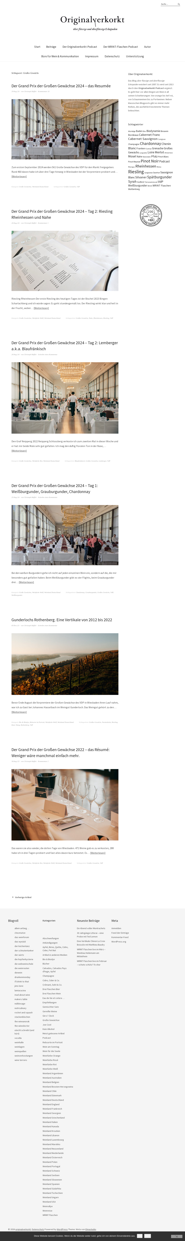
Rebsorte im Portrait (37, 721)
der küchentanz (22, 945)
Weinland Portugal (51, 1165)
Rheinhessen (97, 318)
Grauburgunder (90, 592)
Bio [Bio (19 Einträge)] (144, 131)
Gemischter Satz (51, 1006)
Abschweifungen (51, 937)
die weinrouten (22, 967)
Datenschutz (112, 56)
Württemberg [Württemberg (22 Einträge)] (134, 189)
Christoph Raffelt (30, 91)
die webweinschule (24, 963)
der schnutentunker (24, 949)
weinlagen (19, 1046)
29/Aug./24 (15, 91)
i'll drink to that (22, 980)
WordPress (62, 1228)
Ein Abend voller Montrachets (91, 927)
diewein (18, 971)
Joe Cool (47, 1023)
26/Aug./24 (15, 223)
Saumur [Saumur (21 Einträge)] (156, 172)
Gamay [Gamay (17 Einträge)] (148, 149)
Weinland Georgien (52, 1112)
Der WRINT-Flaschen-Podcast (120, 47)
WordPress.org (118, 940)
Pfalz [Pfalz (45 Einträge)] (154, 156)
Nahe (90, 318)
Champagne (48, 975)
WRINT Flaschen (50, 1214)
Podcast (47, 1037)
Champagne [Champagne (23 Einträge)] (133, 144)
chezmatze (20, 932)
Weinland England (51, 1103)
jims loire (19, 985)
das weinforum (22, 936)
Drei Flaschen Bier (51, 988)
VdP (78, 187)
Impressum (91, 56)
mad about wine (22, 994)
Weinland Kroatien (51, 1130)
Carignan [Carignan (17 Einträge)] (162, 139)
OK (139, 1236)
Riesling (106, 318)
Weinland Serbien (51, 1174)
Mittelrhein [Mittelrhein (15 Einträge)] (169, 153)
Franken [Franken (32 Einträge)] (140, 148)
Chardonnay (80, 592)
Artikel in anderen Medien (55, 954)
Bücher (46, 963)
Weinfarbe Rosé (50, 1059)
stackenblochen (22, 1016)
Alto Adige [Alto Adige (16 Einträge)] (131, 131)
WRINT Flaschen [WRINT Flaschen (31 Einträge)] (162, 185)
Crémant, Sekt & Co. (52, 983)
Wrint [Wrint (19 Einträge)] (150, 186)
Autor (147, 47)
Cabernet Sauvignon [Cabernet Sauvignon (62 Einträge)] (143, 139)
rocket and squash (24, 1011)
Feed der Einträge (120, 932)
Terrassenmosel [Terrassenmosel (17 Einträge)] (151, 182)
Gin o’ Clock (48, 1014)
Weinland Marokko (51, 1143)
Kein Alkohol (48, 1028)
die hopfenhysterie (24, 958)
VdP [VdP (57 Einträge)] (160, 181)
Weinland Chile (50, 1090)
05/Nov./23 (15, 625)
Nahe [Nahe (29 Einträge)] (139, 156)
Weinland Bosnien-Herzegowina (58, 1085)
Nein (147, 1236)
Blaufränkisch (80, 460)
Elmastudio (90, 1228)
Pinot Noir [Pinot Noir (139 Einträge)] (150, 161)
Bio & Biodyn (24, 721)
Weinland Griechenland (54, 1116)
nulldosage (20, 1002)
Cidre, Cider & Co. (51, 979)
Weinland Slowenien (52, 1178)
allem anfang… (22, 927)
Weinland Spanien (51, 1183)
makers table (21, 998)
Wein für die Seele (51, 1050)
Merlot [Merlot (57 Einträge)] (159, 152)
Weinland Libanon (51, 1134)
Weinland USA (49, 1201)
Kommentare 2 (43, 760)
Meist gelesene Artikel (53, 1032)
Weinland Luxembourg (53, 1138)
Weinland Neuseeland (53, 1147)
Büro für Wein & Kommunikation (60, 56)
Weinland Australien (52, 1076)
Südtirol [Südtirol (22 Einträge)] (140, 182)
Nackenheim (106, 721)
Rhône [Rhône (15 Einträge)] (159, 167)
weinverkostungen (24, 1054)
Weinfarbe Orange (51, 1054)
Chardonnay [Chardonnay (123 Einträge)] (150, 143)
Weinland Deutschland (40, 187)
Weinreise (47, 1209)
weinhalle (19, 1041)
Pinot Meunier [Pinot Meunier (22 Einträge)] (134, 161)
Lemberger (102, 460)
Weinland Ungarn (51, 1196)
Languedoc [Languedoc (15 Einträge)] (143, 153)
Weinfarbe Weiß (37, 318)
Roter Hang (16, 724)
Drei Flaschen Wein (52, 992)
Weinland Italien (50, 1121)
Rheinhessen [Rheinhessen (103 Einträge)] (145, 166)
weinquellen (20, 1050)
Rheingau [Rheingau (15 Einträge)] (131, 167)
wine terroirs (21, 1059)
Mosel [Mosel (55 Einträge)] (132, 156)
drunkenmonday (22, 976)
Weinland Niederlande (53, 1152)
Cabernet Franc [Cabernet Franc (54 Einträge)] (149, 135)
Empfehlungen (50, 1001)
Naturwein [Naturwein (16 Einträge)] (147, 157)
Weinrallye (48, 1205)
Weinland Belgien (51, 1081)
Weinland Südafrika (52, 1187)
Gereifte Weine (50, 1010)
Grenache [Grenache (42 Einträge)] (157, 148)
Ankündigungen (50, 941)
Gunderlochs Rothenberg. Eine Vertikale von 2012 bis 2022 (62, 619)
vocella (18, 1037)
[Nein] (177, 1236)
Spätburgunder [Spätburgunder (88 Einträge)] (159, 177)
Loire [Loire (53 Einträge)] (151, 152)
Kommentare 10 (43, 91)
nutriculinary (20, 1007)
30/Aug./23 (15, 760)
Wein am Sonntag (51, 1045)
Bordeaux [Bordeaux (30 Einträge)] (133, 134)
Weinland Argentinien (53, 1072)
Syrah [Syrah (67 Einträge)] (132, 181)
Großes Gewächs (70, 187)
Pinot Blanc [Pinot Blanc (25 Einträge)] (163, 156)
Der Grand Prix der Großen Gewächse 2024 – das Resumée (62, 85)
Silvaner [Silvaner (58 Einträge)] (141, 177)
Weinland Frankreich (52, 1107)
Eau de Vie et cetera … (54, 997)
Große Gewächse (25, 187)
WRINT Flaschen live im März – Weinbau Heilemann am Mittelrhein (91, 952)
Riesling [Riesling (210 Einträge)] (136, 172)
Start (37, 47)
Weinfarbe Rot (37, 460)
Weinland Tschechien (53, 1192)
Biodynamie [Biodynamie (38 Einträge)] (153, 131)
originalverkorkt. (23, 1228)
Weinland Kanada (51, 1125)
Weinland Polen (50, 1161)
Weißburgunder (17, 595)
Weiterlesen (19, 176)
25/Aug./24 (15, 497)
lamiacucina (20, 989)
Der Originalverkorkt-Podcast (80, 47)
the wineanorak (22, 1020)
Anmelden (116, 927)
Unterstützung (135, 56)
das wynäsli (20, 940)
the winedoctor (22, 1025)
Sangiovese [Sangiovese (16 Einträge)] (148, 173)
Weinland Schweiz (51, 1169)
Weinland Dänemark (52, 1094)
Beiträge (51, 47)
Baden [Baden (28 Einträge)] (139, 131)
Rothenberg (25, 724)
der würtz (19, 954)
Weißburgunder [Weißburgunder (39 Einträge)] (137, 185)
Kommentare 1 (43, 223)
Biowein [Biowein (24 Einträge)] (164, 131)
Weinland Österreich (52, 1156)
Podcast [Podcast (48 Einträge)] (164, 161)
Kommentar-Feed (119, 936)
